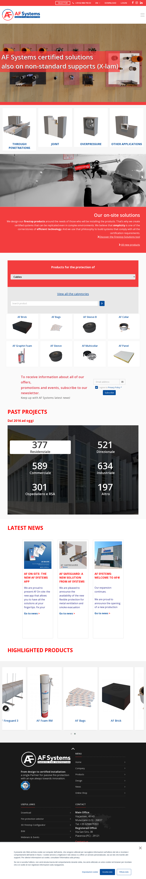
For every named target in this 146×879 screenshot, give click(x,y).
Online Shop (81, 792)
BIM (23, 831)
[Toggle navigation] (142, 11)
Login (124, 3)
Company (80, 768)
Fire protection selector (32, 818)
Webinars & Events (30, 837)
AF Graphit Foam (22, 345)
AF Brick (22, 317)
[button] (71, 733)
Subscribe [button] (109, 392)
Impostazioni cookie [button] (90, 872)
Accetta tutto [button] (107, 872)
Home (78, 762)
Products (79, 774)
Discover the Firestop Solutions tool (119, 237)
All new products (129, 244)
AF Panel (124, 345)
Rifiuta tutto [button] (124, 872)
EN (97, 3)
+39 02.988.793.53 (83, 3)
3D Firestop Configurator (33, 824)
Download (110, 3)
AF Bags (56, 317)
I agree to (108, 387)
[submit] (102, 303)
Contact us (81, 841)
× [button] (140, 848)
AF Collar (124, 317)
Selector (63, 3)
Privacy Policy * (115, 387)
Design (78, 780)
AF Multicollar (90, 345)
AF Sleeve (56, 345)
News (78, 786)
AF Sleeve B (90, 317)
